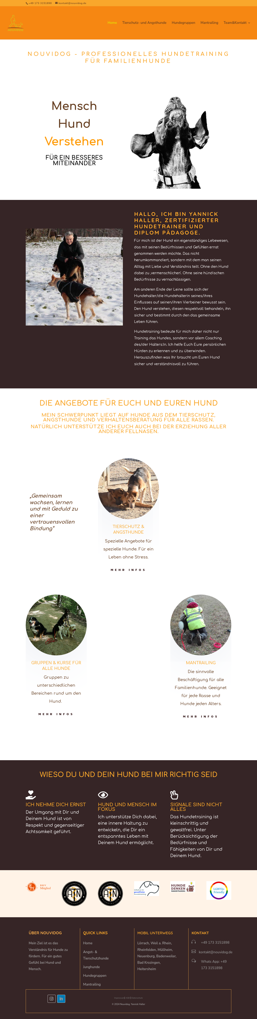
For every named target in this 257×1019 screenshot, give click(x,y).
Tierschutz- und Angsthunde (144, 23)
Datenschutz (137, 998)
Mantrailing (209, 23)
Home (112, 23)
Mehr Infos (128, 569)
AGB (127, 998)
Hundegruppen (183, 23)
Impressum (119, 998)
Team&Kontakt (235, 23)
